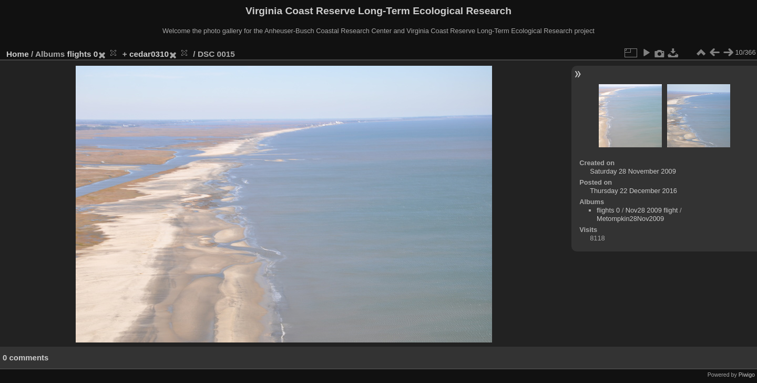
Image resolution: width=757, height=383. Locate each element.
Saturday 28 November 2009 (633, 171)
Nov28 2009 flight (652, 210)
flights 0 (82, 53)
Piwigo (747, 374)
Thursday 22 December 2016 (633, 191)
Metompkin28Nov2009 (630, 219)
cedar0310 (149, 53)
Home (17, 53)
